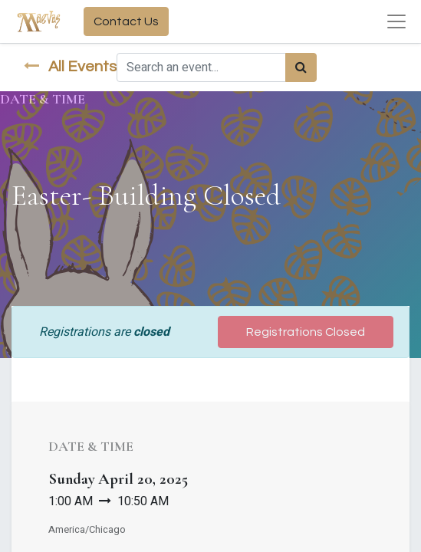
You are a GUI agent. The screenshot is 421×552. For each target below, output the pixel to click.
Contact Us (126, 21)
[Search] (301, 67)
